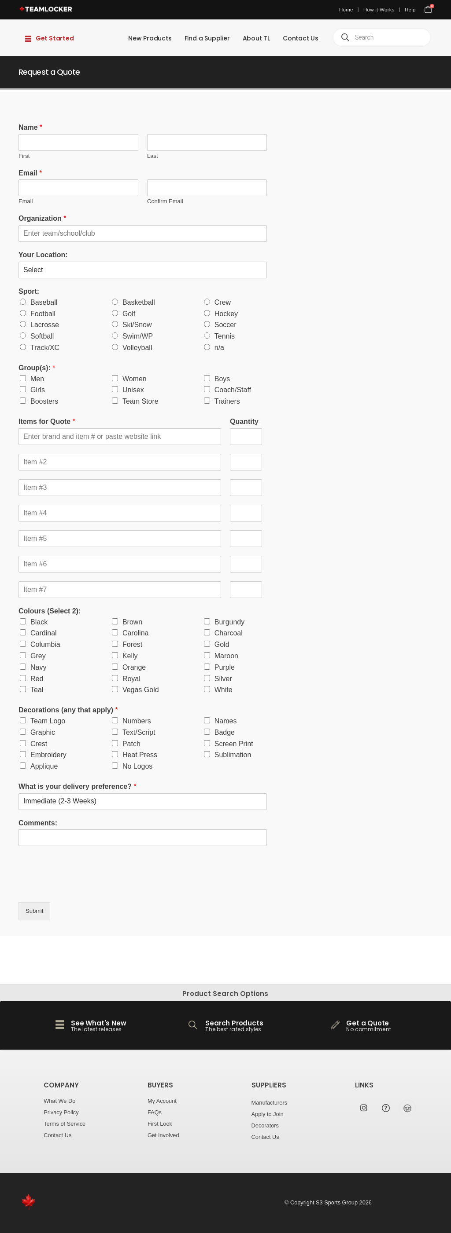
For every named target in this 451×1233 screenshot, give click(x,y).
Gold (221, 644)
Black (39, 622)
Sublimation (232, 755)
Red (36, 678)
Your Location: (43, 255)
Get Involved (163, 1135)
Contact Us (300, 38)
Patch (131, 744)
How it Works (379, 9)
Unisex (133, 390)
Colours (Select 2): (49, 611)
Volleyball (137, 347)
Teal (36, 689)
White (223, 689)
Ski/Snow (137, 324)
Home (346, 9)
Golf (128, 313)
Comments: (37, 823)
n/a (219, 347)
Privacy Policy (61, 1112)
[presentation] (85, 888)
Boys (222, 379)
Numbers (136, 721)
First (24, 156)
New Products (150, 38)
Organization (42, 218)
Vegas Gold (140, 689)
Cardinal (43, 633)
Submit (34, 911)
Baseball (43, 302)
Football (42, 313)
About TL (256, 38)
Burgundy (229, 622)
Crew (222, 302)
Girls (37, 390)
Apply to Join (267, 1114)
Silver (223, 678)
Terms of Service (64, 1123)
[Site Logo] (46, 9)
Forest (132, 644)
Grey (38, 656)
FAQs (155, 1112)
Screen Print (233, 744)
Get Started (49, 38)
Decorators (265, 1125)
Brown (132, 622)
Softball (42, 336)
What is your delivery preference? (77, 786)
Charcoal (228, 633)
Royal (131, 678)
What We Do (59, 1101)
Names (225, 721)
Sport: (28, 291)
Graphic (42, 732)
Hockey (226, 313)
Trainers (227, 401)
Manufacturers (269, 1102)
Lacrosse (44, 324)
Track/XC (44, 347)
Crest (38, 744)
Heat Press (139, 755)
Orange (134, 667)
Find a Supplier (207, 38)
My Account (162, 1101)
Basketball (138, 302)
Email (30, 173)
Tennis (224, 336)
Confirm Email (165, 201)
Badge (224, 732)
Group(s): (36, 368)
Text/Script (138, 732)
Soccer (225, 324)
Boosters (44, 401)
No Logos (137, 766)
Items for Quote (46, 421)
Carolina (135, 633)
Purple (224, 667)
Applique (44, 766)
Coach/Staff (232, 390)
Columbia (45, 644)
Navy (38, 667)
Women (134, 379)
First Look (160, 1123)
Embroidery (48, 755)
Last (152, 156)
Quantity (244, 421)
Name (30, 127)
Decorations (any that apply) (68, 710)
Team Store (140, 401)
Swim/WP (137, 336)
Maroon (226, 656)
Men (37, 379)
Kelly (130, 656)
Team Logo (47, 721)
